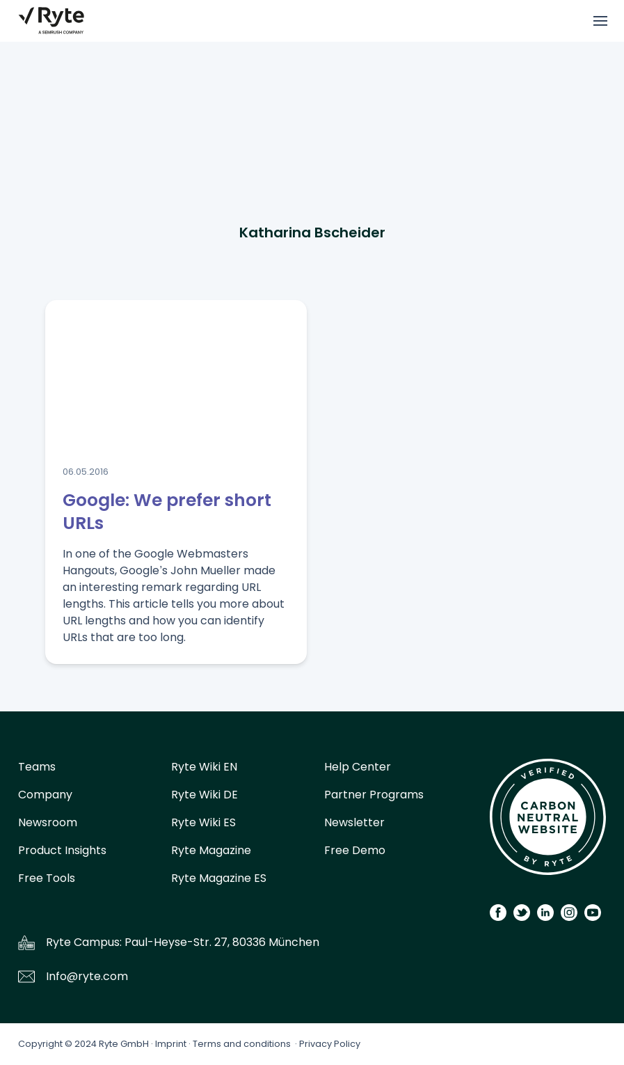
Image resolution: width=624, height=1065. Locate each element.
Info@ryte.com (87, 976)
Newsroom (47, 822)
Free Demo (354, 850)
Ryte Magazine (211, 850)
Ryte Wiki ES (203, 822)
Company (45, 795)
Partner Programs (374, 795)
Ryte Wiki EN (204, 767)
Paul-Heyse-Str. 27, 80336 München (222, 942)
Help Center (357, 767)
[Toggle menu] (600, 21)
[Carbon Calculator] (548, 822)
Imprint (170, 1044)
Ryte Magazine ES (218, 878)
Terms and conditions (242, 1044)
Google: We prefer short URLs (167, 511)
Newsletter (354, 822)
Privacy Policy (329, 1044)
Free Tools (46, 878)
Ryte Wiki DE (204, 795)
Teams (37, 767)
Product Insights (62, 850)
